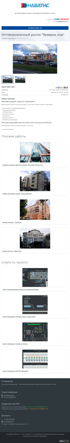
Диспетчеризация (10, 397)
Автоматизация (9, 395)
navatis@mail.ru (8, 421)
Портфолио (11, 38)
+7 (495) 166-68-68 (9, 419)
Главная (4, 38)
